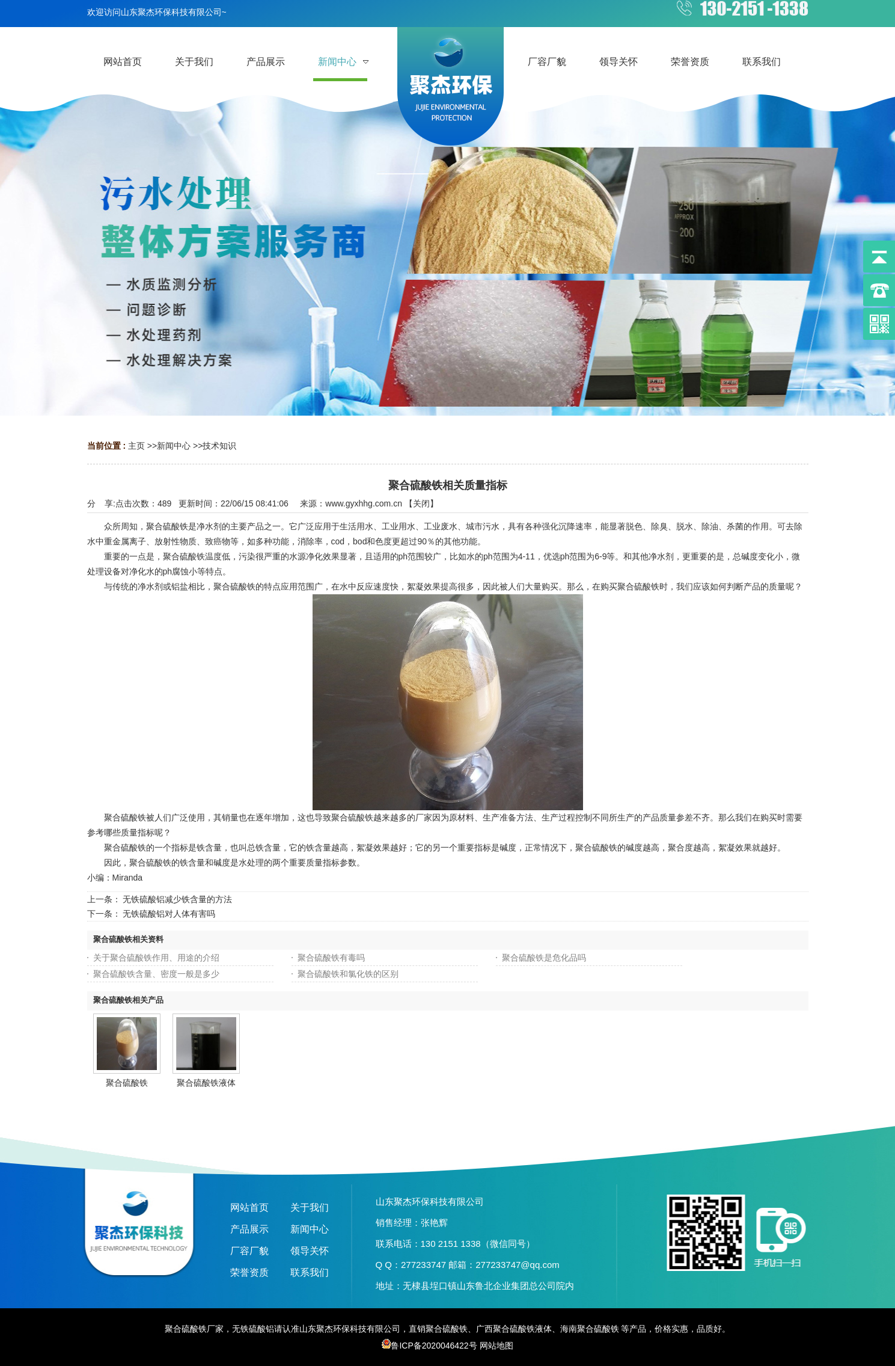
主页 (136, 446)
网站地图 (496, 1345)
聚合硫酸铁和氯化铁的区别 (348, 974)
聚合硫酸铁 (127, 1083)
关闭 (421, 503)
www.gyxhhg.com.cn (363, 503)
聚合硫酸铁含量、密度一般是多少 (156, 974)
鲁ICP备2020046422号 (429, 1345)
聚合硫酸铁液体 (206, 1083)
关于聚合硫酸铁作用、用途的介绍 (156, 957)
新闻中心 (174, 446)
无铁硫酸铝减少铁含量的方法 (177, 899)
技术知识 (219, 446)
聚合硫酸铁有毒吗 (331, 957)
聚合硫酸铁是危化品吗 (544, 957)
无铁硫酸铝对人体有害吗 (169, 913)
